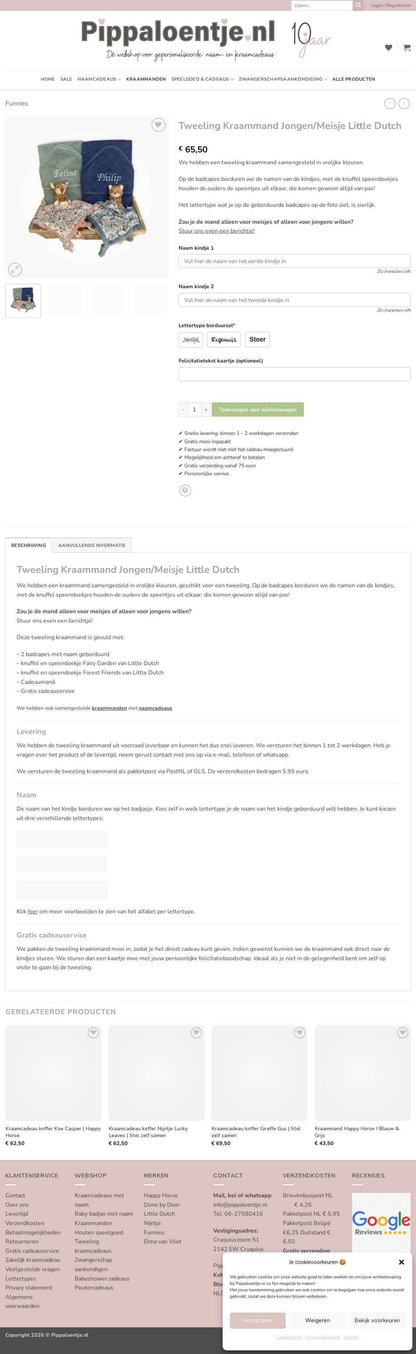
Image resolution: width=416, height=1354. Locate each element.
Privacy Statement (322, 1337)
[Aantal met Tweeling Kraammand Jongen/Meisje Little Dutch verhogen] (206, 409)
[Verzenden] (358, 5)
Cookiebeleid (289, 1337)
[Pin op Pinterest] (185, 490)
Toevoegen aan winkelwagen (258, 409)
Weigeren (317, 1320)
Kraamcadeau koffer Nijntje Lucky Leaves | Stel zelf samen (148, 1132)
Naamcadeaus (99, 79)
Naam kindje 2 (196, 286)
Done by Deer (162, 1205)
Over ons (17, 1205)
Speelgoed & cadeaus (202, 79)
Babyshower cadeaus (102, 1279)
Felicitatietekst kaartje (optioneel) (221, 360)
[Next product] (389, 103)
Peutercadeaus (94, 1288)
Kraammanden (146, 79)
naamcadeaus (155, 708)
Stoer (257, 339)
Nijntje (152, 1223)
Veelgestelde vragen (32, 1269)
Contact (351, 1337)
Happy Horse (161, 1195)
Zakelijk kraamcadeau (32, 1260)
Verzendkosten (24, 1223)
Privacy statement (28, 1288)
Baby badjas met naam (104, 1214)
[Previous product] (404, 103)
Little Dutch (159, 1214)
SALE (66, 79)
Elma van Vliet (162, 1242)
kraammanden (109, 708)
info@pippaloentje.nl (240, 1205)
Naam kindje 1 (196, 247)
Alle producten (354, 79)
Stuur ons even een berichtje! (217, 231)
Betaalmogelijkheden (33, 1233)
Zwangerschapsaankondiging (283, 79)
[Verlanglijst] (388, 47)
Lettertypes (20, 1279)
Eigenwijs (223, 340)
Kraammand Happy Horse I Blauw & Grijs (357, 1132)
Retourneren (22, 1242)
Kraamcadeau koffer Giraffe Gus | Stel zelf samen (256, 1132)
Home (48, 79)
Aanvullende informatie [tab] (92, 545)
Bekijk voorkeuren (377, 1320)
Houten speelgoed (99, 1233)
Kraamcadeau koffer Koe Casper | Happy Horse (53, 1132)
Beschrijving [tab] (28, 545)
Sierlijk (190, 340)
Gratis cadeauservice (32, 1251)
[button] (401, 1262)
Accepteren (258, 1320)
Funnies (16, 103)
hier (33, 912)
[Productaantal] (194, 409)
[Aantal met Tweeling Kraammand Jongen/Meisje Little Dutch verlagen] (183, 409)
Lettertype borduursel (207, 325)
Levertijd (16, 1214)
